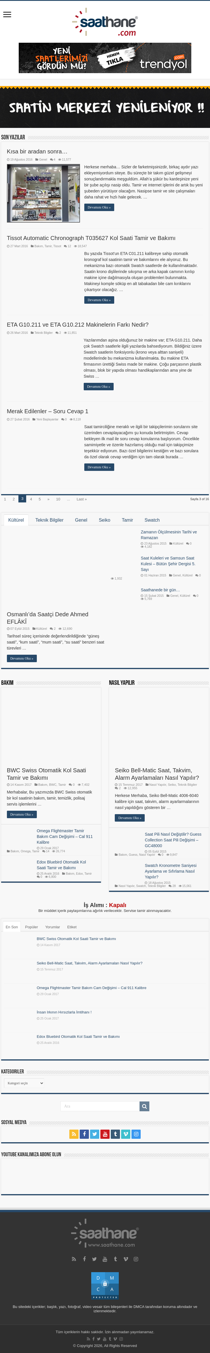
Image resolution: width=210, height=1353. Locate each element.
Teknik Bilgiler (44, 332)
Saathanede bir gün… (160, 590)
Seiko (104, 520)
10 (58, 499)
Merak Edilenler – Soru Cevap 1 (47, 411)
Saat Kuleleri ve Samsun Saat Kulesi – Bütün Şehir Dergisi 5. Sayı (168, 564)
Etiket (72, 927)
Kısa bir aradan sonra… (37, 151)
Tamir (48, 246)
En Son (12, 927)
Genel (43, 159)
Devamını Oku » (99, 207)
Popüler (31, 927)
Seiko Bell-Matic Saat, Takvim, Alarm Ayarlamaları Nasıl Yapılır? (90, 963)
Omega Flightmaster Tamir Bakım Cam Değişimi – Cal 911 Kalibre (91, 988)
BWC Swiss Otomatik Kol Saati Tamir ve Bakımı (76, 939)
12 (69, 246)
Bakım (39, 246)
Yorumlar (52, 927)
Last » (82, 499)
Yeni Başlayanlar (47, 419)
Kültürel (16, 520)
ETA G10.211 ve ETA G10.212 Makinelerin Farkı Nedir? (78, 324)
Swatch (152, 520)
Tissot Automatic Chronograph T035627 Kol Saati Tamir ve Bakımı (91, 238)
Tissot (57, 246)
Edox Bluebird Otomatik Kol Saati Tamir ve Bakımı (78, 1036)
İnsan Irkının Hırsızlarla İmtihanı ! (64, 1012)
